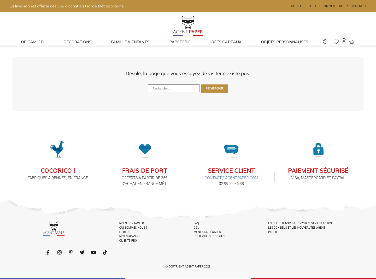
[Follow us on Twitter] (82, 252)
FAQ (196, 223)
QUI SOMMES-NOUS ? (133, 227)
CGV (197, 227)
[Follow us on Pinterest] (71, 252)
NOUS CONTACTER (131, 223)
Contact (359, 6)
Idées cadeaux (225, 41)
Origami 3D (32, 41)
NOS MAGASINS (129, 236)
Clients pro (301, 6)
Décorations (77, 41)
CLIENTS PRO (128, 240)
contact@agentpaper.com (231, 178)
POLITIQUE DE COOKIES (209, 236)
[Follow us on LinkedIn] (59, 252)
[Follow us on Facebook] (48, 252)
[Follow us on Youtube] (93, 252)
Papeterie (180, 41)
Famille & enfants (130, 41)
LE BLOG (124, 232)
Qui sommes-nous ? (331, 6)
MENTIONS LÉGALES (207, 232)
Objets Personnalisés (284, 41)
